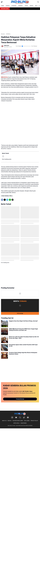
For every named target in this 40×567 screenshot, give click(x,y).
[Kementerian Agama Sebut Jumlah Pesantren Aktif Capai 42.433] (4, 347)
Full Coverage (20, 313)
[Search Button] (38, 2)
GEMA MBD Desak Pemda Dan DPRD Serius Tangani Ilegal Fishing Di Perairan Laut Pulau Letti (23, 329)
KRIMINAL (20, 5)
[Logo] (20, 414)
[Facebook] (2, 200)
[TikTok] (24, 417)
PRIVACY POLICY (34, 420)
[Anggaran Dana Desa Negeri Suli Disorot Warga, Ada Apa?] (4, 323)
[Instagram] (12, 417)
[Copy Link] (12, 200)
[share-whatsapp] (15, 200)
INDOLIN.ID (20, 425)
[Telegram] (7, 200)
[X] (5, 200)
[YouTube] (16, 417)
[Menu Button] (1, 2)
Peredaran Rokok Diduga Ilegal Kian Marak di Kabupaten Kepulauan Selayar (23, 353)
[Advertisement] (20, 21)
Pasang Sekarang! (20, 399)
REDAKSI (9, 420)
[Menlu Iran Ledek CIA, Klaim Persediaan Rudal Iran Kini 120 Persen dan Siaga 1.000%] (4, 339)
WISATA (31, 5)
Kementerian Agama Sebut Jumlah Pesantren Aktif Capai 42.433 (23, 345)
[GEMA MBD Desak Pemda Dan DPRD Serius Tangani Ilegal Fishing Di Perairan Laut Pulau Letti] (4, 331)
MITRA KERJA (16, 423)
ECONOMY (14, 5)
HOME (2, 5)
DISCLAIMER (27, 420)
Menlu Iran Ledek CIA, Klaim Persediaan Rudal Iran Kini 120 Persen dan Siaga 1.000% (24, 337)
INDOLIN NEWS (29, 425)
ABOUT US (4, 420)
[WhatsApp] (10, 200)
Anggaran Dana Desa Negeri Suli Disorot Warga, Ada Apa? (23, 321)
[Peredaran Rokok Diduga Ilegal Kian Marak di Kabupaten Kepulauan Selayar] (4, 355)
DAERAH (8, 5)
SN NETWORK (24, 423)
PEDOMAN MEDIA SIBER (17, 420)
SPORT (26, 5)
